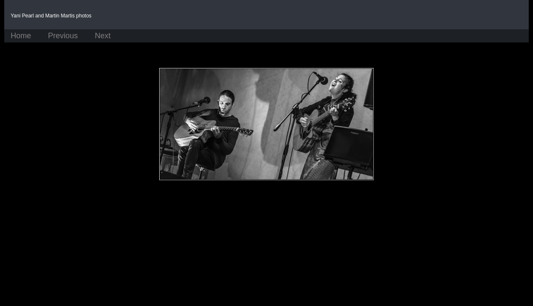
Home (21, 36)
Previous (63, 36)
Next (103, 36)
